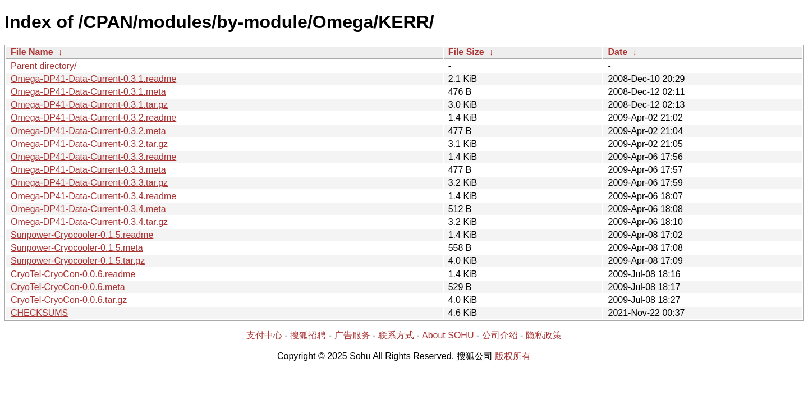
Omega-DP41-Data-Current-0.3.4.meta (88, 209)
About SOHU (448, 335)
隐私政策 (544, 335)
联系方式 (396, 335)
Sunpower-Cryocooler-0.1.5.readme (82, 235)
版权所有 (513, 356)
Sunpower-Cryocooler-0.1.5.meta (77, 247)
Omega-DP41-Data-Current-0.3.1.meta (88, 92)
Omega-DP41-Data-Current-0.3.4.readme (93, 196)
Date (617, 52)
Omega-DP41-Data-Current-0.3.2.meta (88, 131)
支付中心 (264, 335)
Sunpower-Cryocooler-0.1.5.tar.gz (78, 260)
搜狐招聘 (308, 335)
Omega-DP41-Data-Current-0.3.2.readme (93, 117)
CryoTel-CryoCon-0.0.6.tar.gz (69, 300)
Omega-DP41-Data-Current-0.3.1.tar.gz (89, 104)
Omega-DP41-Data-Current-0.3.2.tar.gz (89, 144)
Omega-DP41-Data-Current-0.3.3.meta (88, 170)
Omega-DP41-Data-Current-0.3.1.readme (93, 79)
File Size (466, 52)
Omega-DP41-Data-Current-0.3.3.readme (93, 157)
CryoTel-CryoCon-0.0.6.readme (73, 274)
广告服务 (352, 335)
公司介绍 (500, 335)
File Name (32, 52)
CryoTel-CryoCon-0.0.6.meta (68, 287)
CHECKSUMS (39, 313)
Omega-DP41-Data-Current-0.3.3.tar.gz (89, 182)
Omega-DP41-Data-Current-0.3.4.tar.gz (89, 222)
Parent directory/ (43, 66)
